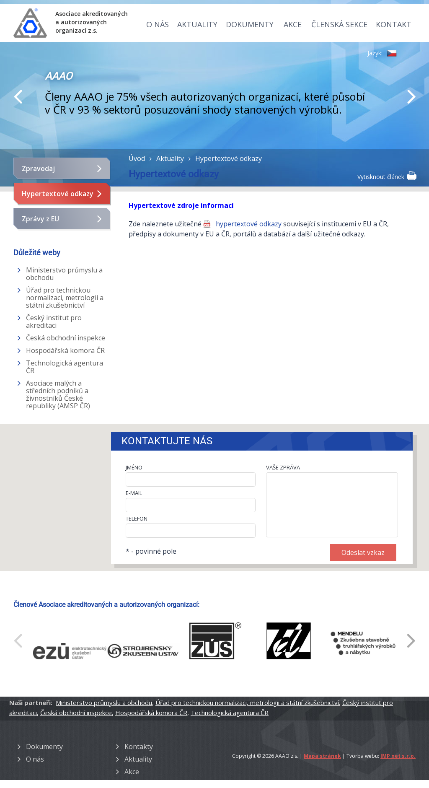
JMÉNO (134, 467)
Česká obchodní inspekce (65, 338)
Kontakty (138, 746)
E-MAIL (134, 493)
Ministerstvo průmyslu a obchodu (64, 273)
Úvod (137, 158)
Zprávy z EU (40, 218)
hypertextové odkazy (249, 223)
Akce (293, 24)
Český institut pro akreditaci (54, 321)
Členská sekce (339, 24)
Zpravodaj (38, 168)
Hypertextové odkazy (57, 193)
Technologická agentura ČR (64, 366)
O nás (157, 24)
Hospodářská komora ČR (65, 350)
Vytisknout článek (386, 176)
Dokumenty (250, 24)
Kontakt (393, 24)
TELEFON (136, 518)
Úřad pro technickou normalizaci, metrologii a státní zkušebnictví (64, 297)
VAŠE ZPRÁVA (283, 467)
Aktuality (197, 24)
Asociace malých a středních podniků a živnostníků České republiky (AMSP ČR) (58, 394)
